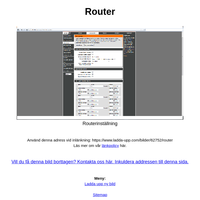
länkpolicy (110, 145)
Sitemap (100, 194)
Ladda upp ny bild (100, 184)
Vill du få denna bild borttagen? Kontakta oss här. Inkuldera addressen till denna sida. (100, 161)
